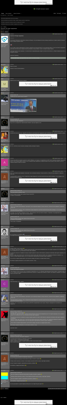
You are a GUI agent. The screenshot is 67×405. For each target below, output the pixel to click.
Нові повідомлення (3, 15)
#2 (65, 64)
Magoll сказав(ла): (14, 94)
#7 (65, 144)
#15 (65, 279)
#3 (65, 78)
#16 (65, 292)
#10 (65, 188)
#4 (65, 92)
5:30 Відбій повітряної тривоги (42, 8)
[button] (12, 13)
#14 (65, 265)
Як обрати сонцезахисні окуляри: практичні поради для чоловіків (13, 22)
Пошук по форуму (10, 15)
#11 (65, 202)
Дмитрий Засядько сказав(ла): (16, 190)
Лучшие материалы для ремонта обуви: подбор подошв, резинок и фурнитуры (15, 20)
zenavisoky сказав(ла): (14, 267)
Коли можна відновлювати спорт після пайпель (9, 18)
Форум (2, 13)
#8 (65, 158)
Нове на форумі (8, 13)
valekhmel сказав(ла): (14, 216)
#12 (65, 226)
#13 (65, 246)
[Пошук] (64, 13)
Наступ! (6, 31)
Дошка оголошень (17, 13)
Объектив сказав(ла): (14, 119)
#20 (65, 370)
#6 (65, 131)
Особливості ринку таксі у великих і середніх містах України (12, 24)
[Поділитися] (64, 34)
